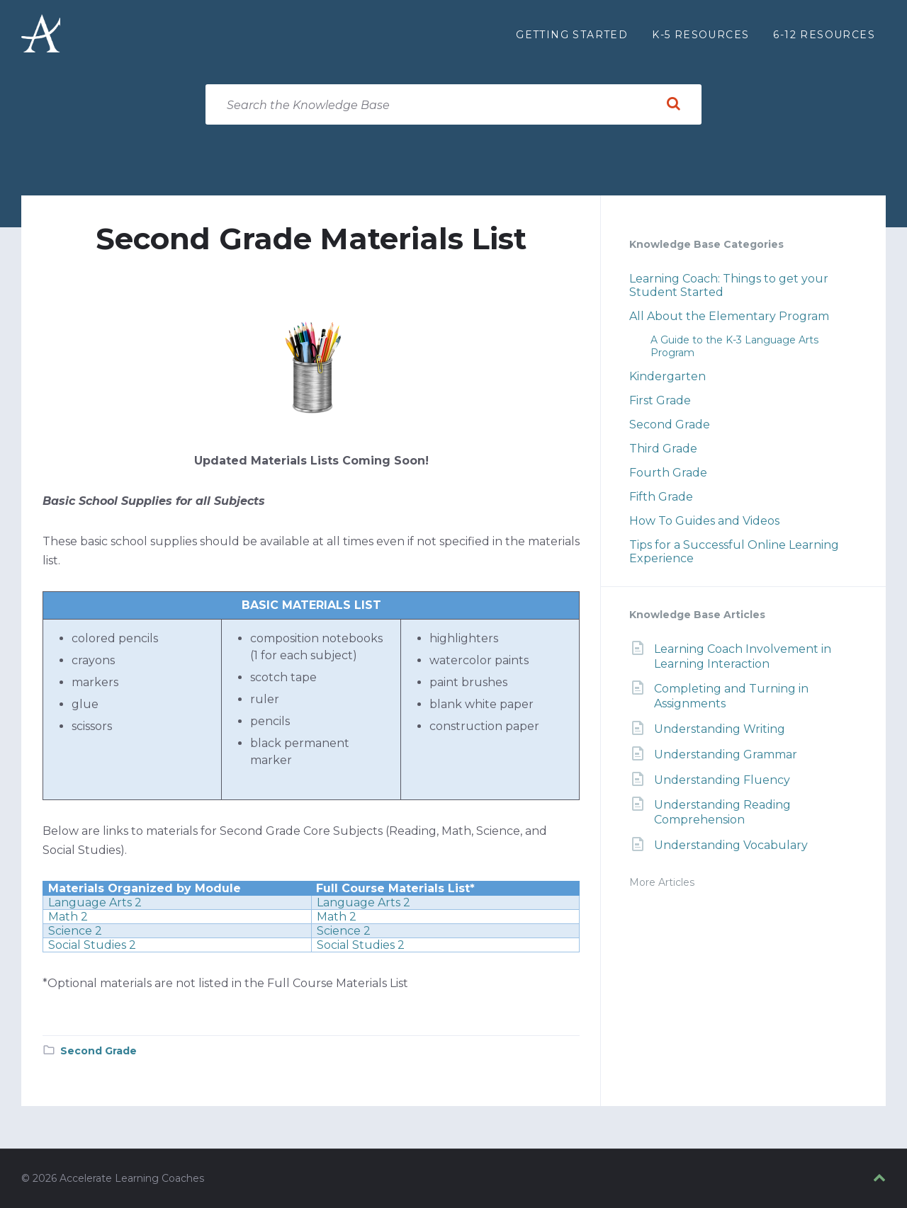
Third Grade (663, 448)
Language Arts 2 (95, 902)
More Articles (661, 882)
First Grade (660, 400)
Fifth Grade (661, 496)
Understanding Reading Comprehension (722, 812)
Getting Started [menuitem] (572, 34)
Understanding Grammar (725, 754)
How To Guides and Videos (704, 521)
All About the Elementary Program (729, 316)
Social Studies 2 (92, 945)
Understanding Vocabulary (731, 845)
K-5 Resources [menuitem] (700, 34)
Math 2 (68, 916)
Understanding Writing (719, 729)
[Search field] (453, 104)
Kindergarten (667, 376)
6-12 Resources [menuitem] (824, 34)
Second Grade (98, 1050)
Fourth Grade (668, 472)
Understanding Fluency (722, 780)
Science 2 (75, 931)
